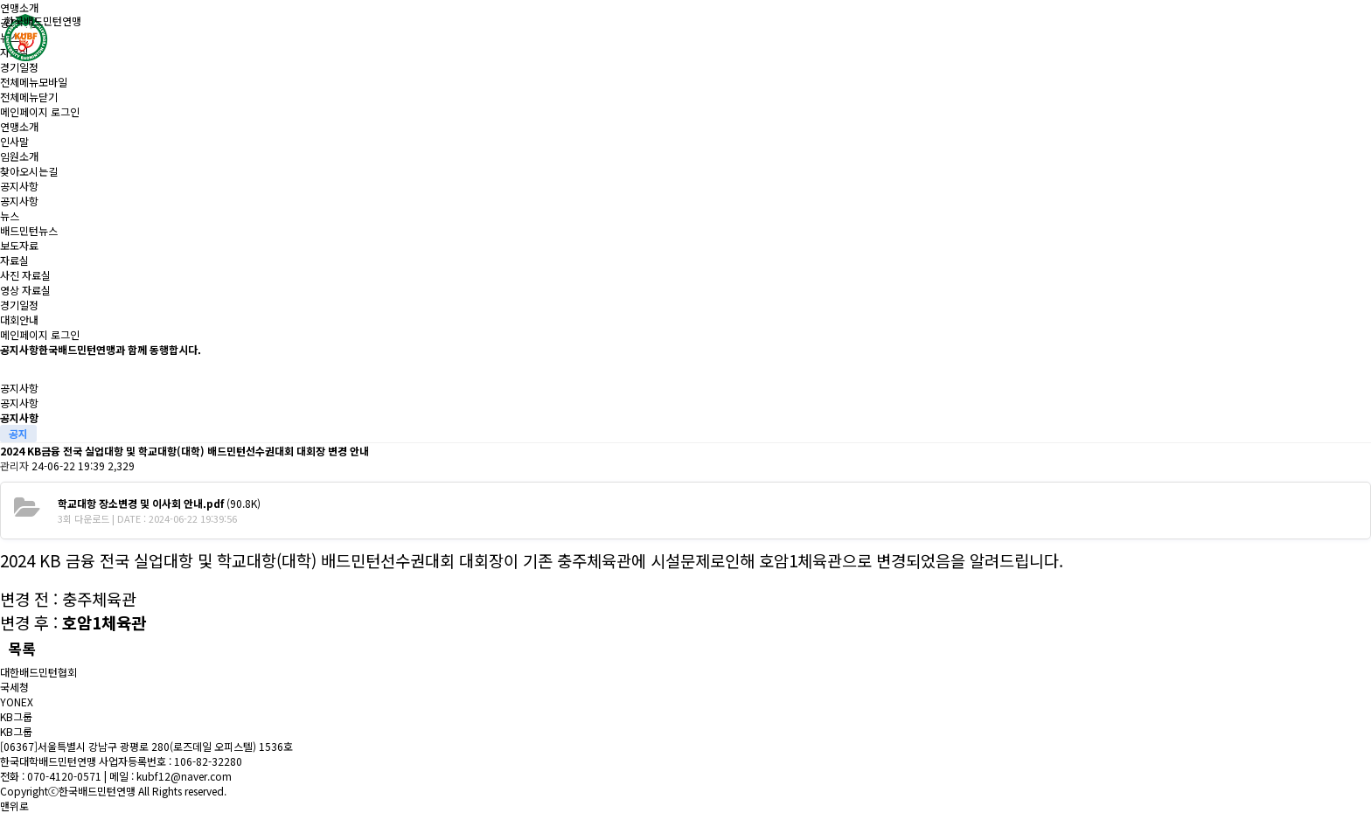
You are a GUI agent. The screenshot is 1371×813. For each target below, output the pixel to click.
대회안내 (19, 319)
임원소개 (19, 156)
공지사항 (19, 185)
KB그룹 (16, 716)
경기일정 (19, 66)
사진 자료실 (25, 275)
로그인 (65, 111)
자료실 (14, 260)
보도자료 (19, 245)
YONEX (16, 701)
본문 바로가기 (0, 0)
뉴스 (9, 215)
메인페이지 (24, 111)
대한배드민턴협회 (38, 671)
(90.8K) (159, 503)
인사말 (14, 141)
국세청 (14, 686)
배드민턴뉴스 (29, 230)
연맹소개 (19, 7)
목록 (22, 648)
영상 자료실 (25, 289)
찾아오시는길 (29, 170)
